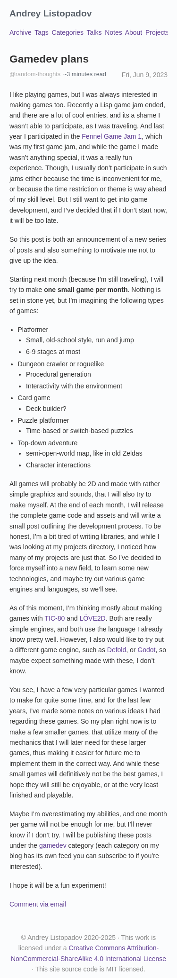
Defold (116, 650)
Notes (113, 32)
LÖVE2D (92, 618)
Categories (67, 32)
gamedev (53, 845)
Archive (20, 32)
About (134, 32)
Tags (41, 32)
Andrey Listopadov (50, 13)
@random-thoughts (34, 74)
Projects (157, 32)
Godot (146, 650)
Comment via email (37, 904)
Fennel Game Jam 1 (112, 136)
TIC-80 (54, 618)
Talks (94, 32)
